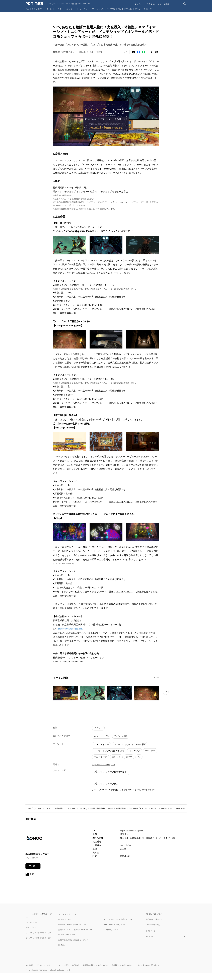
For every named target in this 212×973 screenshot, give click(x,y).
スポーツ (148, 9)
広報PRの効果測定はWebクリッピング (73, 940)
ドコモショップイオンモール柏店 (130, 744)
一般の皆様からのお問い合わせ (148, 965)
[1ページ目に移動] (154, 677)
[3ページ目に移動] (157, 677)
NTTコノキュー (101, 744)
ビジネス (128, 9)
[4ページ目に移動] (158, 677)
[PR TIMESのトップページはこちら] (59, 3)
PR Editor (62, 945)
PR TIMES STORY (65, 919)
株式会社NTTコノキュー (65, 808)
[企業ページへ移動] (34, 839)
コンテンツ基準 (63, 965)
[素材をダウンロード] (151, 52)
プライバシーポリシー (44, 965)
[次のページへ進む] (166, 692)
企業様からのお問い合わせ (122, 965)
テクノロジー (38, 9)
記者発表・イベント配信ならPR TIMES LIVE (75, 929)
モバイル (51, 9)
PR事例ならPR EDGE (111, 929)
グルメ (138, 9)
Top (27, 9)
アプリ (61, 9)
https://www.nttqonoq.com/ (70, 629)
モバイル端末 (120, 736)
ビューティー (83, 9)
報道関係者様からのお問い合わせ (95, 965)
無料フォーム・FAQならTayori (115, 924)
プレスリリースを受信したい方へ (39, 932)
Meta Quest (150, 750)
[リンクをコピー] (156, 52)
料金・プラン (31, 927)
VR (138, 757)
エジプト (116, 757)
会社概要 (29, 965)
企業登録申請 (163, 3)
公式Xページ (150, 931)
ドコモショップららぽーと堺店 (109, 750)
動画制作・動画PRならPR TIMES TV (72, 924)
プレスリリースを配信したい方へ (39, 938)
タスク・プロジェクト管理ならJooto (117, 919)
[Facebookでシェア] (138, 52)
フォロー (33, 866)
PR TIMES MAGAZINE (66, 935)
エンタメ (70, 9)
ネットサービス (101, 736)
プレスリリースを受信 (145, 3)
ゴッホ (129, 757)
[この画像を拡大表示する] (65, 693)
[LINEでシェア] (143, 52)
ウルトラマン (100, 757)
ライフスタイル (114, 9)
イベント (98, 728)
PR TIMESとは (31, 922)
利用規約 (75, 965)
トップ (30, 808)
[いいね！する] (125, 52)
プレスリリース (43, 808)
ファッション (98, 9)
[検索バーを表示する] (185, 4)
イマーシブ (134, 750)
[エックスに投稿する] (133, 52)
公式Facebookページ (154, 919)
